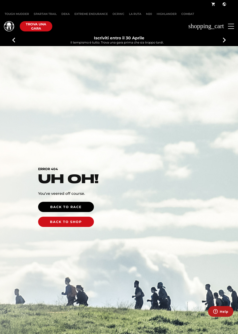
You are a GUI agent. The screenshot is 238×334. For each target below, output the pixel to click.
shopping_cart (213, 4)
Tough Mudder (17, 14)
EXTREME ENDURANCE (91, 14)
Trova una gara (36, 26)
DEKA (65, 14)
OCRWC (118, 14)
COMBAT (187, 14)
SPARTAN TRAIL (45, 14)
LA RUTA (135, 14)
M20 (149, 14)
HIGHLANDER (167, 14)
